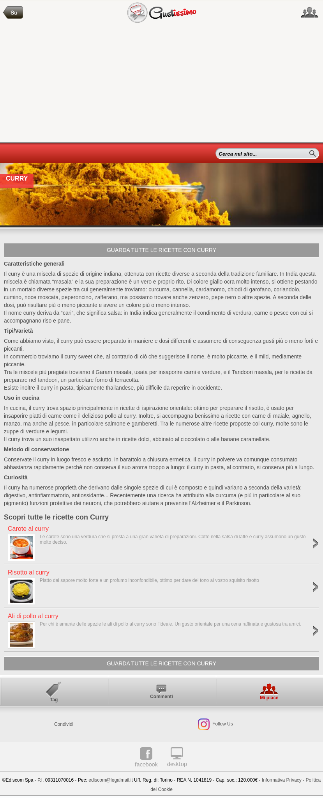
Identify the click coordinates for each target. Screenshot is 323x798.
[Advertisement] (161, 83)
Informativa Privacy (282, 780)
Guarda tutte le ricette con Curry (161, 250)
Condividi (63, 724)
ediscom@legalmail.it (110, 780)
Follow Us (222, 724)
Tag (54, 699)
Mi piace (269, 697)
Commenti (161, 696)
